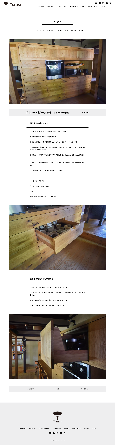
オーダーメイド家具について (46, 30)
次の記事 (85, 392)
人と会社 (102, 6)
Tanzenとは (41, 6)
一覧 (57, 391)
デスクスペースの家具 (37, 156)
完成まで (83, 6)
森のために (50, 6)
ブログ (109, 6)
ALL (33, 30)
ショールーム (92, 6)
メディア (73, 30)
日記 (66, 30)
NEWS (60, 30)
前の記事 (29, 392)
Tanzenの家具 (73, 6)
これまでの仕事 (61, 6)
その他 (81, 30)
